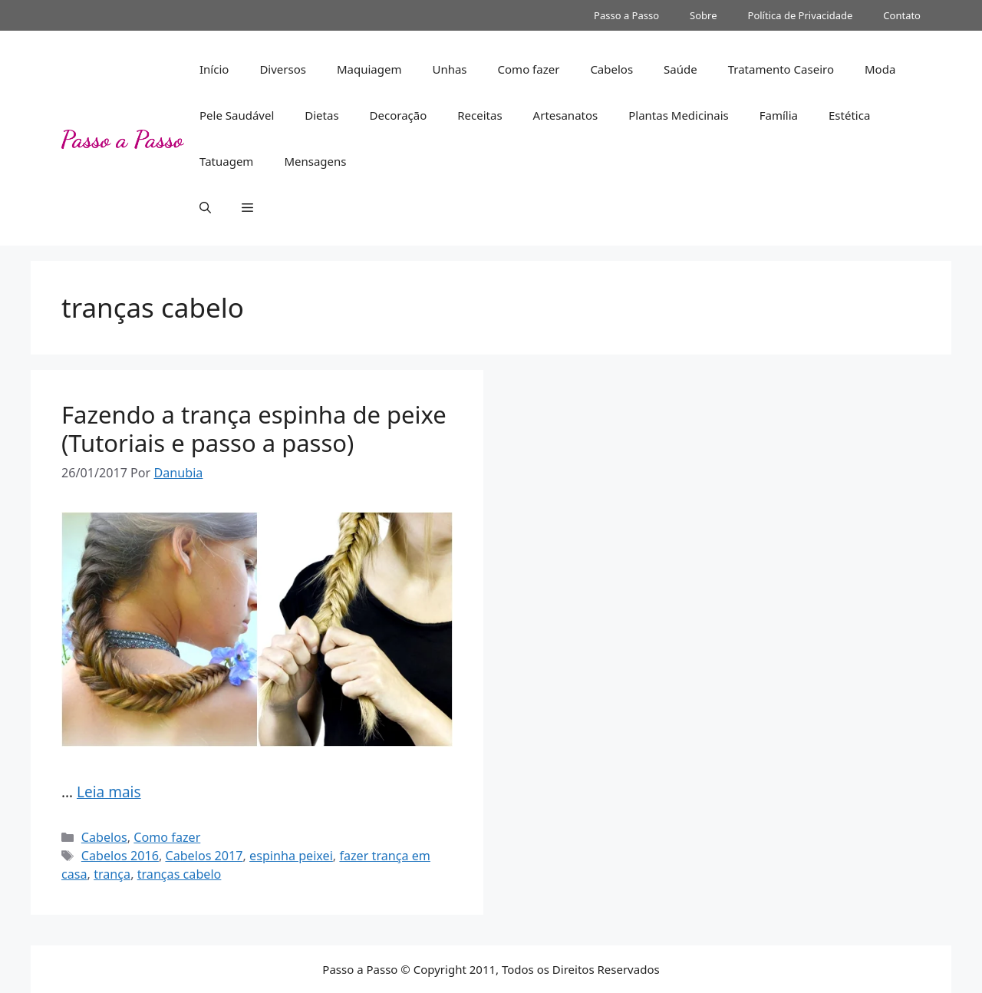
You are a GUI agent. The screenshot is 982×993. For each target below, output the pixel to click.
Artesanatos (565, 115)
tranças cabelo (179, 874)
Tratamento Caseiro (781, 69)
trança (112, 874)
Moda (880, 69)
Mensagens (315, 161)
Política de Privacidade (800, 15)
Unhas (449, 69)
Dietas (321, 115)
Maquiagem (369, 69)
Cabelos (611, 69)
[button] (205, 207)
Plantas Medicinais (678, 115)
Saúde (680, 69)
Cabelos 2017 (203, 855)
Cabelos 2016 (120, 855)
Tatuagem (226, 161)
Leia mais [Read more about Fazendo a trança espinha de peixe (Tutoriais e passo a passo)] (109, 792)
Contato (902, 15)
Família (779, 115)
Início (214, 69)
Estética (849, 115)
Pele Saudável (236, 115)
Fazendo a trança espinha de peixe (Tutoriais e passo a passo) (254, 428)
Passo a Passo (626, 15)
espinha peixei (291, 855)
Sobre (703, 15)
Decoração (398, 115)
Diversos (282, 69)
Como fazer (529, 69)
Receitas (479, 115)
